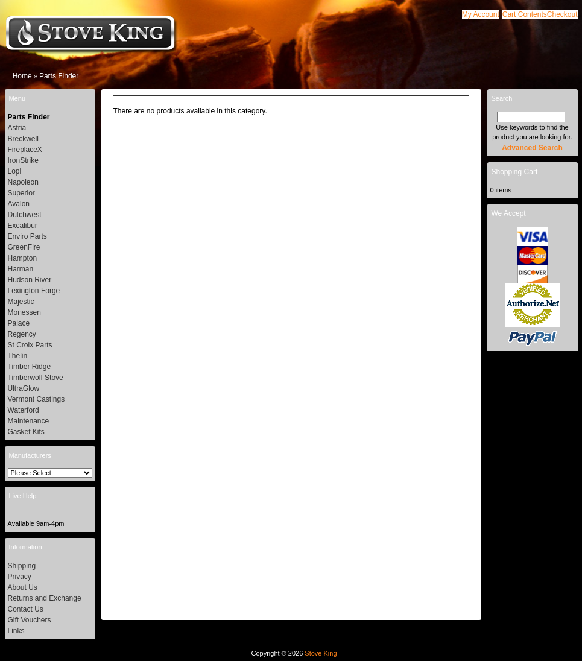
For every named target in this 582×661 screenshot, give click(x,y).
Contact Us (25, 609)
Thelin (18, 356)
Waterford (23, 410)
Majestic (21, 301)
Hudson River (30, 280)
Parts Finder (58, 76)
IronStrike (23, 160)
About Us (22, 587)
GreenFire (24, 247)
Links (16, 631)
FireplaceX (25, 149)
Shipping (22, 565)
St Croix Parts (30, 345)
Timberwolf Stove (35, 377)
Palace (19, 323)
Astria (17, 128)
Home (22, 76)
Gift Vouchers (29, 620)
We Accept (509, 213)
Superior (21, 193)
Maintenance (28, 421)
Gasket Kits (26, 432)
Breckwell (23, 138)
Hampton (22, 258)
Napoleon (23, 182)
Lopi (15, 171)
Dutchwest (25, 214)
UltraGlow (24, 388)
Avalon (19, 204)
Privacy (19, 576)
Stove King (321, 653)
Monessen (24, 312)
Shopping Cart (515, 172)
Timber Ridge (29, 366)
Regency (22, 334)
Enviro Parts (27, 236)
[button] (524, 14)
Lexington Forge (34, 290)
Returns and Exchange (44, 598)
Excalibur (22, 225)
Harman (21, 269)
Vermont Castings (36, 399)
